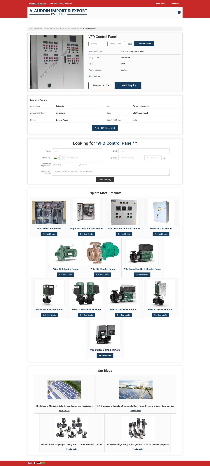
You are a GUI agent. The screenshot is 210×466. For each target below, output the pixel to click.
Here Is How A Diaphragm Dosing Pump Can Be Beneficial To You (71, 444)
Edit (130, 44)
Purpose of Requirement (45, 165)
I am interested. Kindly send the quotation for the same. (111, 172)
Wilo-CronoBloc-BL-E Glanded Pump (142, 269)
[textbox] (116, 43)
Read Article (64, 411)
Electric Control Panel (161, 228)
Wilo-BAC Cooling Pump (65, 269)
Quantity (114, 158)
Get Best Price (144, 43)
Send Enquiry (128, 85)
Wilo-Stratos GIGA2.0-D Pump (105, 350)
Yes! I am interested (105, 127)
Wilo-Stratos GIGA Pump (160, 309)
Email (115, 151)
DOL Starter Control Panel (71, 29)
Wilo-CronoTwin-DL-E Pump (86, 309)
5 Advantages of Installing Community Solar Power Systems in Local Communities (135, 406)
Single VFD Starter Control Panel (86, 228)
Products (38, 29)
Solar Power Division (52, 29)
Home (31, 29)
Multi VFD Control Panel (49, 228)
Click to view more (96, 76)
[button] (37, 3)
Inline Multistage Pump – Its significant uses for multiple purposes (138, 444)
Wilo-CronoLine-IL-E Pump (49, 309)
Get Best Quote (49, 234)
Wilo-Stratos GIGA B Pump (123, 309)
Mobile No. (46, 158)
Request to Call (101, 85)
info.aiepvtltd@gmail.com (61, 3)
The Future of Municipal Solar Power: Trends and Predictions (64, 406)
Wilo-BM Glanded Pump (102, 269)
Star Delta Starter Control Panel (124, 228)
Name (48, 151)
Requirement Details (45, 172)
